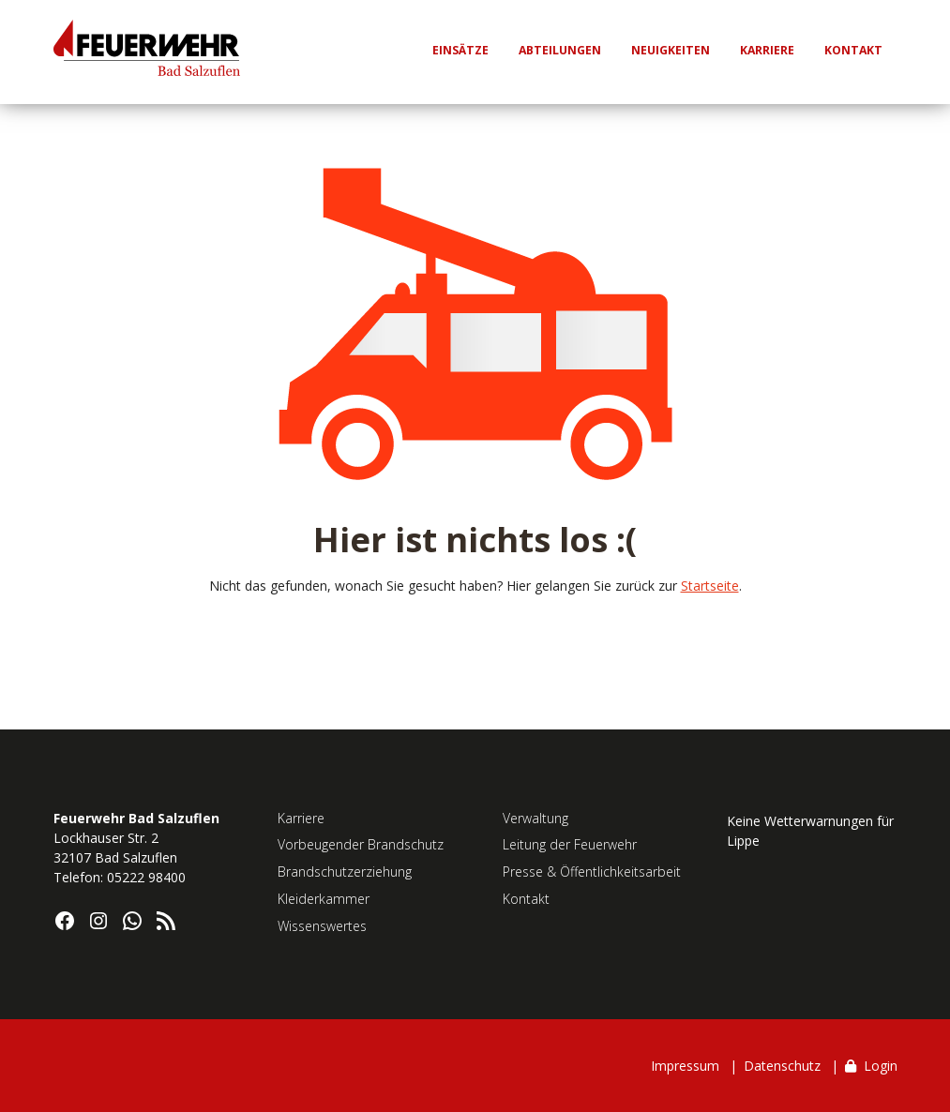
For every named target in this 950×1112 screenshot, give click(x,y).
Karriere (301, 818)
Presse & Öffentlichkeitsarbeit (592, 871)
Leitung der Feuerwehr (570, 844)
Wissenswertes (322, 926)
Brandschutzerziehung (345, 871)
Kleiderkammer (323, 899)
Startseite (710, 585)
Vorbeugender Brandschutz (361, 844)
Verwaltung (535, 818)
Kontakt (526, 899)
